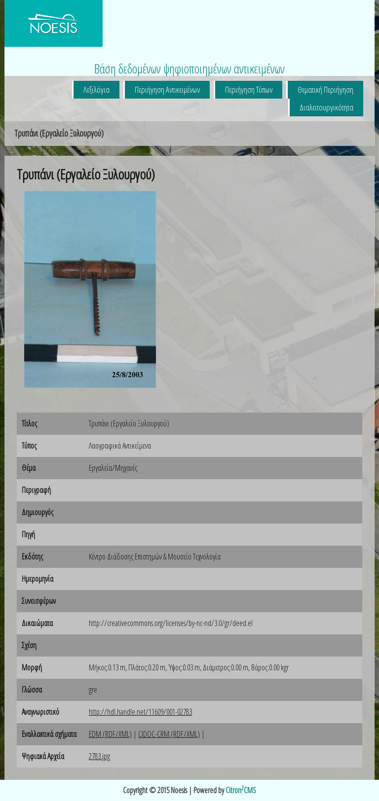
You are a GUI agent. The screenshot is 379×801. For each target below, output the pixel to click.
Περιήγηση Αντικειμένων (167, 89)
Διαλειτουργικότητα (326, 107)
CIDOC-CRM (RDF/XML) (169, 734)
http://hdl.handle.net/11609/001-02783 (140, 711)
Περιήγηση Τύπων (248, 89)
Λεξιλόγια (96, 89)
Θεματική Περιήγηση (325, 89)
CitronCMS (241, 790)
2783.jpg (99, 756)
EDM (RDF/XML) (110, 734)
